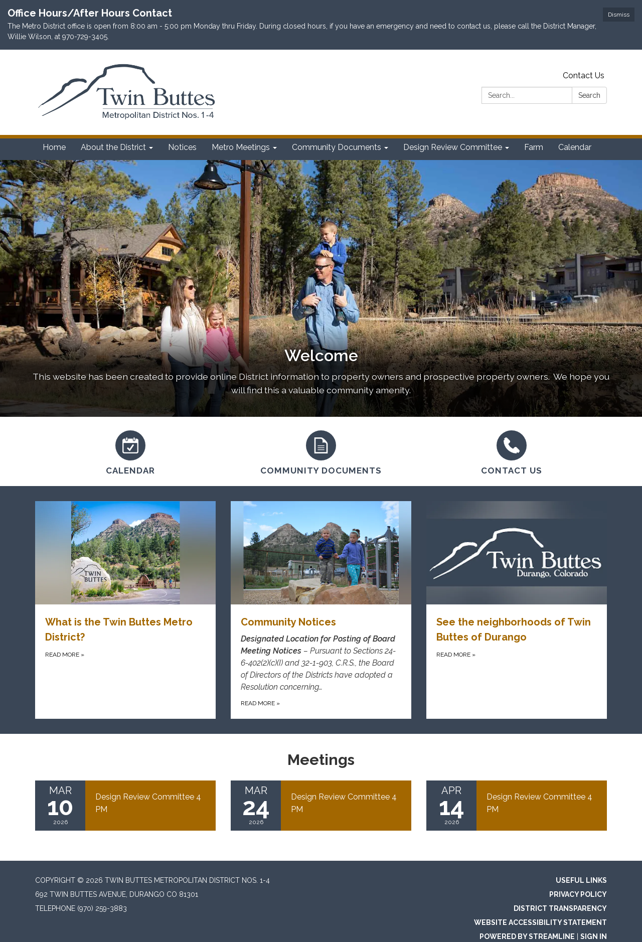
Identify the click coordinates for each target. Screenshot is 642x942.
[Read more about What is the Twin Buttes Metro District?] (125, 610)
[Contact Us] (511, 451)
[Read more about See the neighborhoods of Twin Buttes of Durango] (516, 610)
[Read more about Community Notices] (321, 610)
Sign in (593, 936)
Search (589, 95)
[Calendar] (130, 451)
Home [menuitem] (54, 147)
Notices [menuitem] (182, 147)
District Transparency (560, 908)
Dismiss (618, 14)
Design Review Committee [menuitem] (452, 147)
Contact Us (583, 75)
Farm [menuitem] (533, 147)
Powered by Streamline (527, 936)
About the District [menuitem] (113, 147)
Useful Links (581, 880)
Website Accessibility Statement (540, 922)
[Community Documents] (321, 451)
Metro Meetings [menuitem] (241, 147)
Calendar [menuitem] (574, 147)
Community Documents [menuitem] (336, 147)
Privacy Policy (578, 894)
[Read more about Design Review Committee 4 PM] (125, 805)
